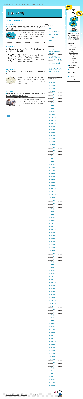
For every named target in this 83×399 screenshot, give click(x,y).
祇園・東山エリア (73, 49)
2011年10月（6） (53, 376)
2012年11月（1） (53, 338)
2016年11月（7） (53, 226)
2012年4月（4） (52, 359)
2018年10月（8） (53, 159)
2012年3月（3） (52, 362)
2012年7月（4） (52, 350)
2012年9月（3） (52, 344)
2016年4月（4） (52, 247)
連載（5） (51, 28)
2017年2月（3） (52, 217)
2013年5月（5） (52, 320)
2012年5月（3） (52, 356)
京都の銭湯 (46, 24)
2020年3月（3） (52, 108)
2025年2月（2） (52, 91)
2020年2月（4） (52, 111)
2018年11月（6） (53, 156)
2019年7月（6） (52, 132)
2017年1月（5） (52, 220)
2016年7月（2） (52, 238)
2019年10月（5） (53, 123)
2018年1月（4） (52, 185)
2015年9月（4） (52, 262)
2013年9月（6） (52, 309)
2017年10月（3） (53, 194)
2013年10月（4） (53, 306)
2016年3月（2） (52, 250)
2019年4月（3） (52, 141)
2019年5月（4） (52, 138)
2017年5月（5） (52, 209)
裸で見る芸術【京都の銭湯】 (12, 395)
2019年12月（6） (53, 117)
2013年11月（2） (53, 303)
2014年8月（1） (52, 288)
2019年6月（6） (52, 135)
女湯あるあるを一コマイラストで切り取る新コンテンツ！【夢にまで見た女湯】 (55, 57)
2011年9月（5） (52, 379)
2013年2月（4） (52, 329)
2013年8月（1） (52, 312)
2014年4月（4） (52, 291)
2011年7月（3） (52, 385)
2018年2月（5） (52, 182)
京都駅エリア (72, 45)
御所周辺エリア (72, 51)
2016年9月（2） (52, 232)
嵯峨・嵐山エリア (73, 58)
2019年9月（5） (52, 126)
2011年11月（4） (53, 373)
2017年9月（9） (52, 197)
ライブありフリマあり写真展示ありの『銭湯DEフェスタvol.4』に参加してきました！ (55, 70)
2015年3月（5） (52, 270)
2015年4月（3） (52, 267)
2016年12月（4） (53, 223)
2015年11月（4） (53, 256)
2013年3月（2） (52, 326)
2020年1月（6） (52, 114)
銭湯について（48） (53, 34)
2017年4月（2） (52, 212)
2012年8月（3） (52, 347)
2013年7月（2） (52, 315)
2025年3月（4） (52, 88)
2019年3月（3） (52, 144)
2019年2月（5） (52, 147)
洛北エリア (71, 60)
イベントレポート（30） (54, 31)
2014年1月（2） (52, 297)
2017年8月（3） (52, 200)
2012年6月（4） (52, 353)
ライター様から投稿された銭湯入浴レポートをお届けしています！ (55, 51)
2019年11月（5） (53, 120)
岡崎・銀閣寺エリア (73, 53)
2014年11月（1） (53, 279)
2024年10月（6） (53, 100)
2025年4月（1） (52, 85)
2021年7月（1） (52, 106)
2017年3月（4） (52, 214)
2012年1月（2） (52, 368)
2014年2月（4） (52, 294)
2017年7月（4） (52, 203)
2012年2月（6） (52, 365)
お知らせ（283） (53, 40)
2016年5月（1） (52, 244)
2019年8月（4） (52, 129)
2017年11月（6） (53, 191)
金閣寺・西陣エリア (73, 55)
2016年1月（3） (52, 253)
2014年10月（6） (53, 282)
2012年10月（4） (53, 341)
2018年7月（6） (52, 167)
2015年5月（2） (52, 265)
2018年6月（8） (52, 170)
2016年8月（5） (52, 235)
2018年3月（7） (52, 179)
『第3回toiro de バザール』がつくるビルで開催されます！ (55, 63)
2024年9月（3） (52, 103)
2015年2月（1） (52, 273)
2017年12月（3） (53, 188)
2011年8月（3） (52, 382)
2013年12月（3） (53, 300)
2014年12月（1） (53, 276)
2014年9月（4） (52, 285)
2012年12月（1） (53, 335)
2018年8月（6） (52, 164)
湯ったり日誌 (24, 395)
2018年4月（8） (52, 176)
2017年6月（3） (52, 206)
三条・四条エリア (73, 47)
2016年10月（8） (53, 229)
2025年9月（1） (52, 82)
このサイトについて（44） (55, 37)
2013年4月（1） (52, 323)
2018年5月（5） (52, 173)
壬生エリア (71, 56)
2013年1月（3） (52, 332)
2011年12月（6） (53, 371)
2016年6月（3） (52, 241)
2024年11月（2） (53, 97)
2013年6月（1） (52, 318)
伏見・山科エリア (73, 62)
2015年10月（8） (53, 259)
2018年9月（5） (52, 161)
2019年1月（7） (52, 150)
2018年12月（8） (53, 153)
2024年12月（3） (53, 94)
